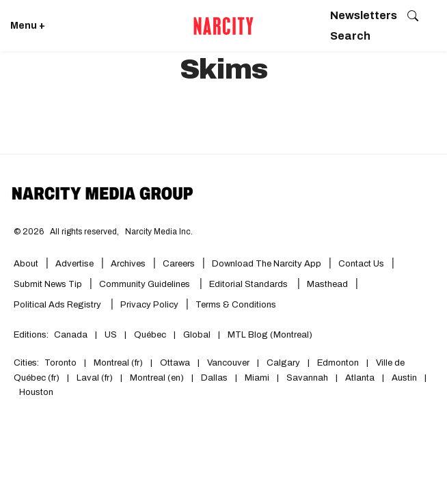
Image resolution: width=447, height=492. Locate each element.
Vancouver (228, 363)
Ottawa (175, 363)
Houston (36, 392)
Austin (404, 378)
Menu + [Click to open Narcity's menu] (27, 25)
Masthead (327, 284)
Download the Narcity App (266, 264)
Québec (150, 335)
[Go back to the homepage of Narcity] (223, 26)
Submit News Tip (48, 284)
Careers (179, 264)
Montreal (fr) (118, 363)
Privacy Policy (149, 305)
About (26, 264)
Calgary (283, 363)
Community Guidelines (145, 284)
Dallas (214, 378)
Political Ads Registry (58, 305)
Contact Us (361, 264)
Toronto (60, 363)
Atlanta (360, 378)
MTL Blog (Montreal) (270, 335)
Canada (70, 335)
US (111, 335)
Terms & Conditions (235, 305)
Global (197, 335)
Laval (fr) (95, 378)
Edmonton (338, 363)
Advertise (74, 264)
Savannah (307, 378)
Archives (128, 264)
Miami (257, 378)
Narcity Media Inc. (159, 231)
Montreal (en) (157, 378)
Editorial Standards (249, 284)
